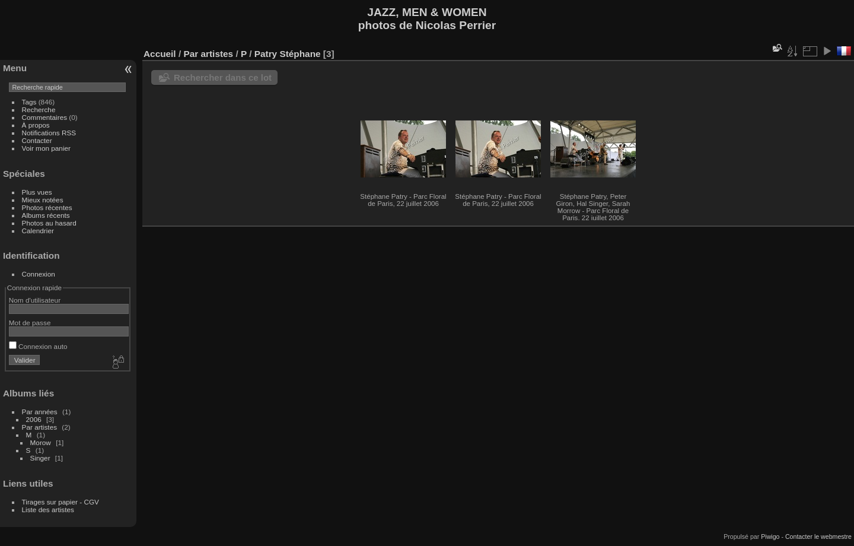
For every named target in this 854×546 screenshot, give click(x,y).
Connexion (38, 274)
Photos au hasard (49, 223)
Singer (40, 458)
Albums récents (46, 215)
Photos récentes (47, 207)
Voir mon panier (46, 148)
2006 (34, 419)
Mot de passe (30, 322)
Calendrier (38, 230)
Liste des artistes (48, 509)
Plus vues (37, 192)
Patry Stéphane (287, 54)
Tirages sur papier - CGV (60, 502)
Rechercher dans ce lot (223, 77)
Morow (40, 442)
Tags (29, 102)
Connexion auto (38, 346)
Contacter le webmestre (818, 536)
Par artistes (40, 427)
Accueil (160, 54)
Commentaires (45, 117)
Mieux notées (42, 200)
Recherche (39, 109)
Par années (40, 411)
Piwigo (770, 536)
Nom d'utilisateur (34, 300)
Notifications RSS (49, 132)
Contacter (37, 140)
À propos (36, 125)
